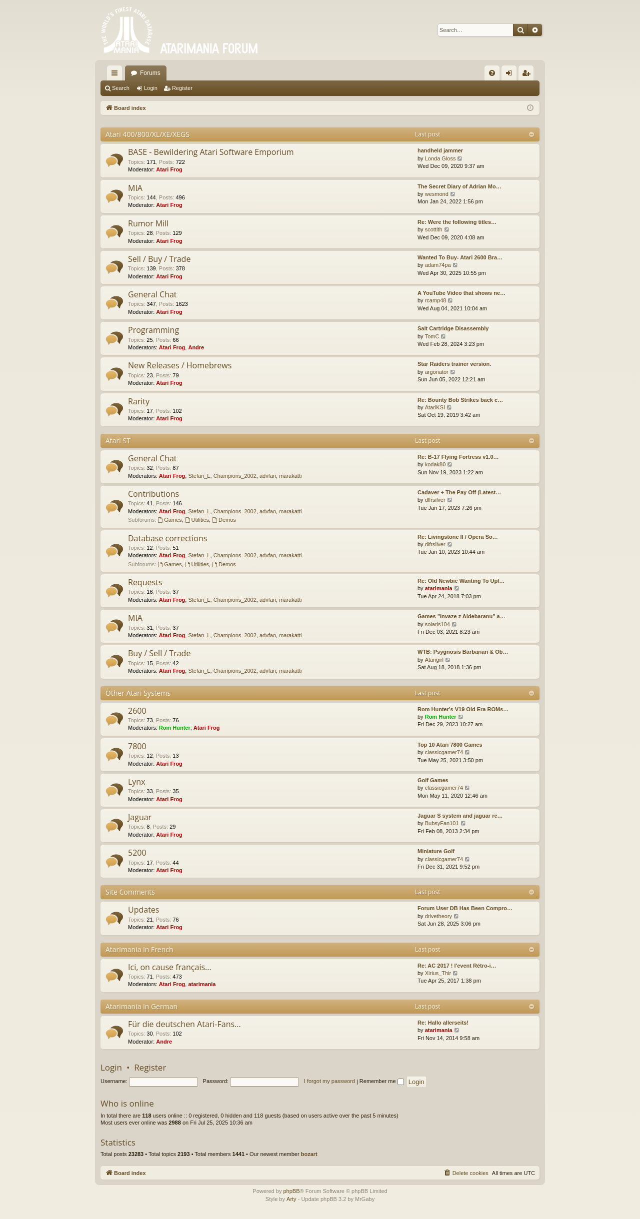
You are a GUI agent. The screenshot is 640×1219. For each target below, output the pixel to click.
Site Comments (130, 892)
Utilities (197, 520)
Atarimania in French (140, 949)
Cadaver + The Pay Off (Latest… (459, 492)
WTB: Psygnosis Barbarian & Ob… (463, 652)
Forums (150, 72)
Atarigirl (434, 660)
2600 (137, 710)
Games (170, 520)
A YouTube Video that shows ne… (462, 293)
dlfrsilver (435, 500)
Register (182, 88)
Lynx (137, 781)
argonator (436, 372)
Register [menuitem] (528, 74)
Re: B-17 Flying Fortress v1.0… (458, 457)
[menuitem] (492, 72)
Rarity (139, 401)
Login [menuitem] (511, 74)
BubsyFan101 (442, 823)
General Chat (152, 294)
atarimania (438, 588)
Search (121, 88)
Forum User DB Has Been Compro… (465, 908)
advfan (268, 476)
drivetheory (438, 916)
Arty (291, 1199)
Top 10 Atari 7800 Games (450, 745)
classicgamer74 (444, 752)
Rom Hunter (174, 728)
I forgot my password (329, 1081)
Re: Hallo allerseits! (443, 1023)
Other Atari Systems (138, 693)
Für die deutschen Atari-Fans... (184, 1024)
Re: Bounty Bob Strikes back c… (460, 400)
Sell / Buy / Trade (159, 258)
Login (151, 88)
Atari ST (118, 440)
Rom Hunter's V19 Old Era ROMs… (463, 709)
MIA (135, 187)
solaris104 (437, 624)
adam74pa (438, 265)
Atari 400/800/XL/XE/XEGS (148, 134)
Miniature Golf (436, 851)
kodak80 (435, 464)
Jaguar (140, 817)
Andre (196, 347)
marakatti (290, 476)
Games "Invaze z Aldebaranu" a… (462, 616)
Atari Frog (169, 169)
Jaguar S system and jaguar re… (460, 816)
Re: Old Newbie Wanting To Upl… (461, 581)
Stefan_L (199, 476)
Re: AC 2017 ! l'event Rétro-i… (457, 966)
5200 (137, 852)
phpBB (291, 1191)
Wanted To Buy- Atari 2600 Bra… (460, 257)
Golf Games (433, 780)
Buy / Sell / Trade (159, 653)
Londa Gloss (440, 158)
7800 (137, 746)
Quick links (116, 74)
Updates (143, 909)
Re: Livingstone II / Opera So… (458, 537)
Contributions (153, 493)
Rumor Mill (148, 223)
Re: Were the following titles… (457, 222)
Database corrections (167, 538)
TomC (432, 336)
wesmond (436, 194)
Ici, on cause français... (170, 967)
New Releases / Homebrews (180, 365)
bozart (309, 1154)
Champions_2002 (235, 476)
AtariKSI (435, 407)
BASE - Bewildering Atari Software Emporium (211, 151)
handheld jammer (440, 150)
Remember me (382, 1081)
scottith (433, 229)
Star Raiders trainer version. (454, 364)
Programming (153, 329)
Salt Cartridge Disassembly (453, 328)
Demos (224, 520)
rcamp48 (435, 300)
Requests (145, 582)
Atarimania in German (142, 1006)
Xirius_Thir (438, 973)
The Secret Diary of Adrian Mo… (460, 186)
